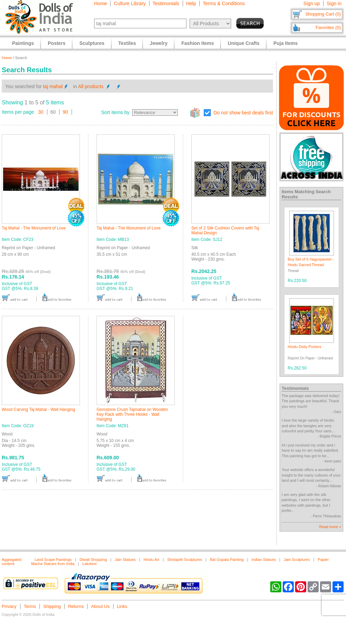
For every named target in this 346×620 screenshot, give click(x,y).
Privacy (9, 606)
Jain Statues (125, 559)
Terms (30, 606)
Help (191, 3)
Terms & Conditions (224, 3)
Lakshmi (89, 564)
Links (122, 606)
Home (100, 3)
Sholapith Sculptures (184, 559)
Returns (76, 606)
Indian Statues (264, 559)
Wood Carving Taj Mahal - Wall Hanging (38, 409)
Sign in (334, 3)
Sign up (311, 3)
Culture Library (130, 3)
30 (41, 112)
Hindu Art (151, 559)
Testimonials (166, 3)
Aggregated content (11, 561)
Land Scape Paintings (53, 559)
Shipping (52, 606)
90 (65, 112)
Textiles (127, 43)
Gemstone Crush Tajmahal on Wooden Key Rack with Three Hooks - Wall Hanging (132, 414)
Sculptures (91, 43)
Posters (56, 43)
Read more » (330, 527)
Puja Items (285, 43)
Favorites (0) (328, 27)
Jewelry (158, 43)
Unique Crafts (244, 43)
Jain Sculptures (297, 559)
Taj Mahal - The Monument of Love (34, 228)
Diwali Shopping (93, 559)
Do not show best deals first (243, 112)
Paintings (23, 43)
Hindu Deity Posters (304, 347)
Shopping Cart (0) (323, 14)
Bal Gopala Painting (227, 559)
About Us (100, 606)
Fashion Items (197, 43)
